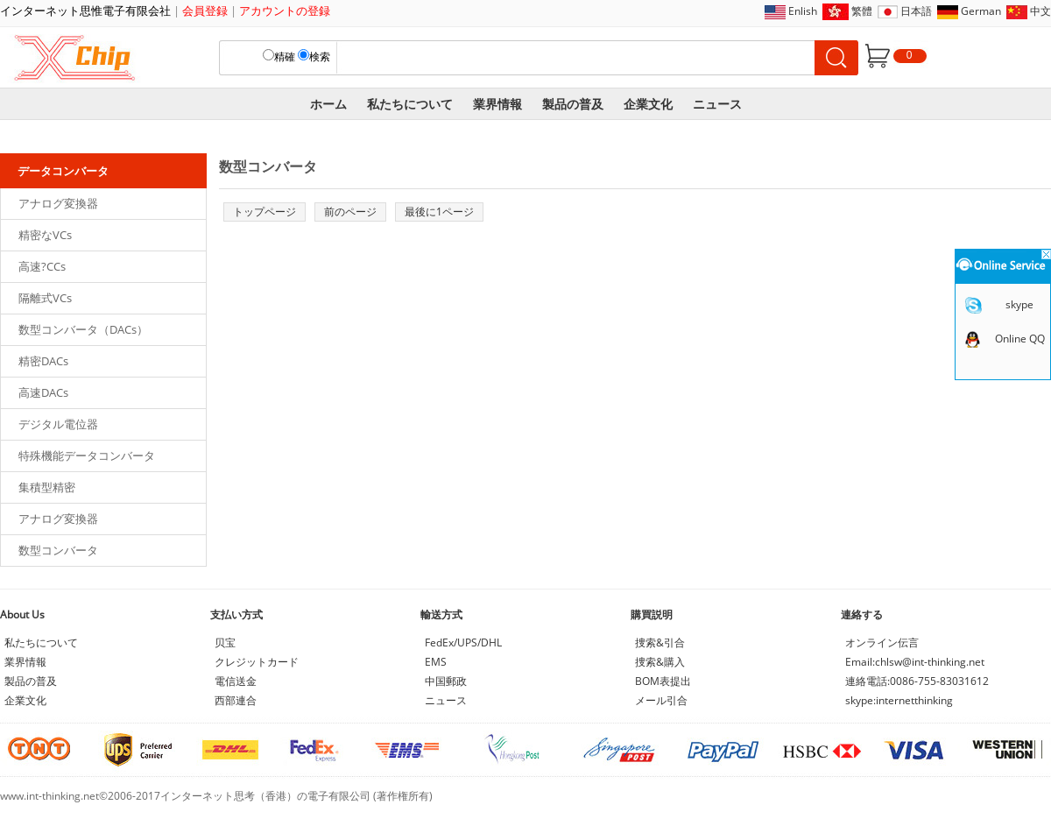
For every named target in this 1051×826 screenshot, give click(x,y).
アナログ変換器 (58, 203)
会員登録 (205, 10)
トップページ (264, 211)
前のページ (350, 211)
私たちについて (410, 103)
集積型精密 (46, 487)
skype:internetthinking (899, 700)
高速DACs (43, 392)
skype (1019, 304)
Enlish (802, 11)
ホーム (328, 103)
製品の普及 (572, 103)
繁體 (861, 11)
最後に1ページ (439, 211)
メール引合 (661, 700)
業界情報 (497, 103)
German (981, 11)
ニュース (717, 103)
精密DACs (43, 361)
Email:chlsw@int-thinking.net (914, 661)
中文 (1040, 11)
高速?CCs (42, 266)
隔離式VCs (45, 298)
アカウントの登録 (284, 10)
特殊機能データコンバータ (86, 455)
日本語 (916, 11)
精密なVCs (45, 235)
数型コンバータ (58, 550)
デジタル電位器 (58, 424)
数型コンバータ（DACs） (83, 329)
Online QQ (1020, 338)
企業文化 (648, 103)
